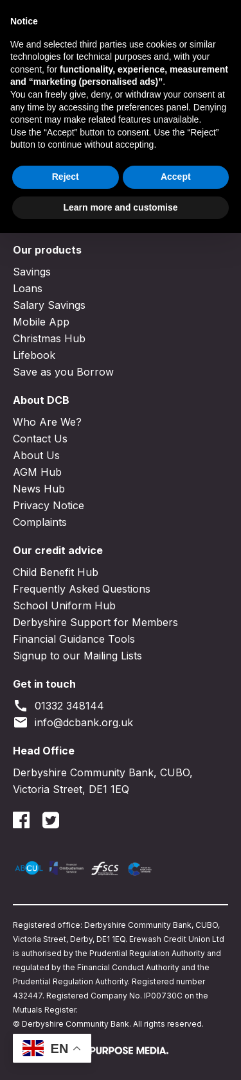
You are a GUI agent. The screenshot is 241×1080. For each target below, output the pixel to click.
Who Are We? (47, 421)
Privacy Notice (48, 505)
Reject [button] (65, 1023)
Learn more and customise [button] (120, 1054)
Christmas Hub (49, 338)
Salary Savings (49, 305)
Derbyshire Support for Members (95, 622)
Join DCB (123, 16)
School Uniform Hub (64, 605)
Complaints (40, 522)
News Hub (39, 488)
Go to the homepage (78, 175)
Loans (27, 288)
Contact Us (40, 438)
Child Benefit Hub (55, 572)
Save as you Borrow (63, 371)
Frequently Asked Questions (81, 588)
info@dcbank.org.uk (73, 722)
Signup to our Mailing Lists (77, 655)
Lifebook (34, 355)
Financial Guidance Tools (74, 638)
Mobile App (41, 321)
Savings (32, 271)
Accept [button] (176, 1023)
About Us (36, 455)
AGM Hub (37, 472)
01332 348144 (58, 705)
